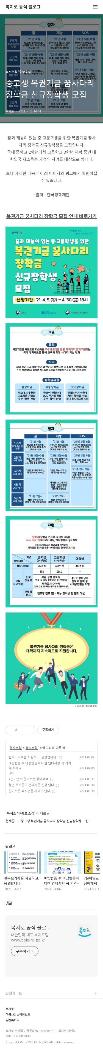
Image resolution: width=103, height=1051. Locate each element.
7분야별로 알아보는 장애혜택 (28, 778)
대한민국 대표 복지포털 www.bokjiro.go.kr (30, 937)
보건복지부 (12, 1020)
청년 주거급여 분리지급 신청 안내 (31, 784)
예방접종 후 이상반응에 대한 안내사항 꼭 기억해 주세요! (40, 765)
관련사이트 (13, 993)
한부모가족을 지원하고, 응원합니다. (33, 757)
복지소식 (16, 748)
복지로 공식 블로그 (23, 7)
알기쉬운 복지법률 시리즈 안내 (29, 790)
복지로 (9, 1009)
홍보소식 (32, 748)
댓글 (8, 902)
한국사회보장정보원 (17, 1014)
